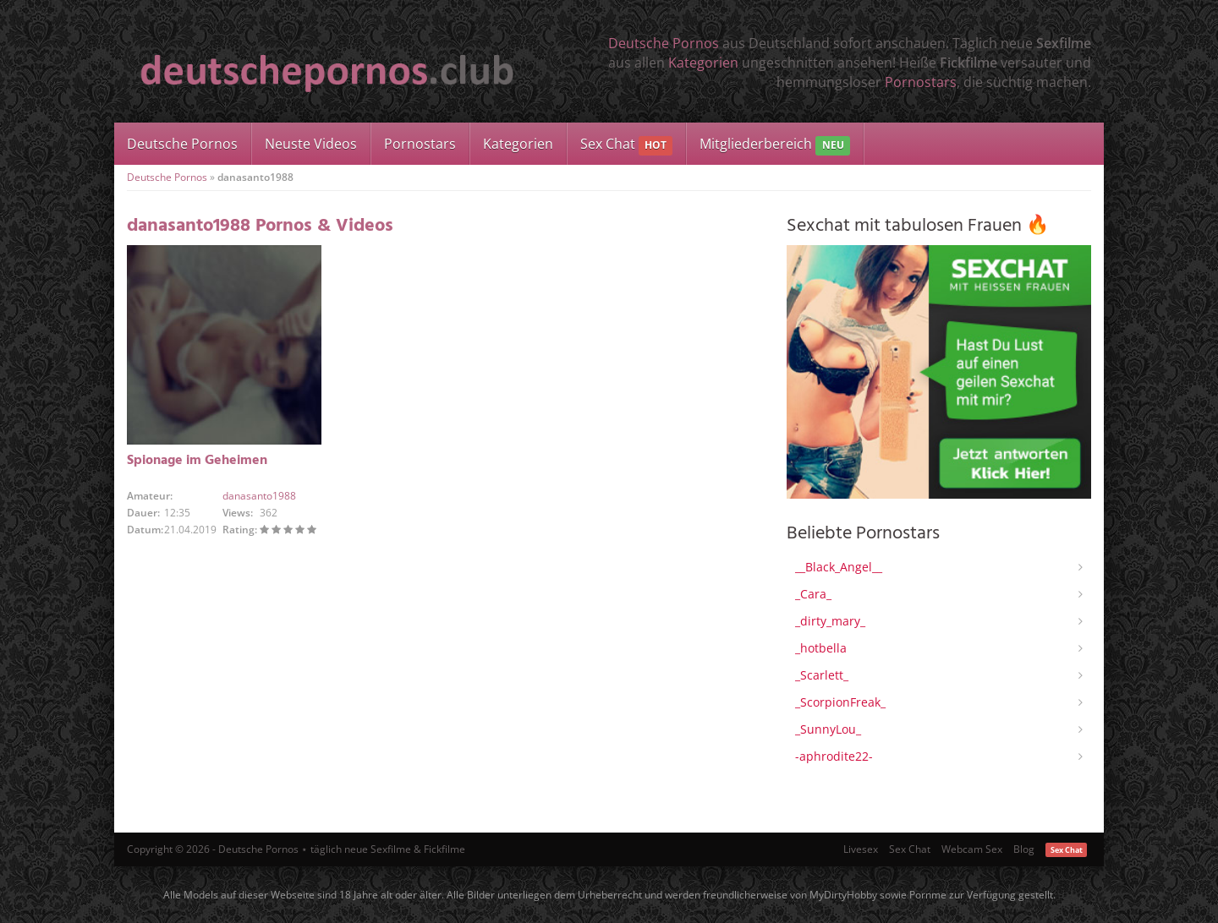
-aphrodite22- (834, 756)
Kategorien (703, 62)
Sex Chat (626, 145)
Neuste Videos (311, 143)
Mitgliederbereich (774, 145)
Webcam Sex (971, 849)
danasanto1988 (259, 496)
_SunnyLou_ (828, 729)
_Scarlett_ (821, 675)
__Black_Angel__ (838, 567)
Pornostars (921, 82)
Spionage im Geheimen (197, 461)
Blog (1023, 849)
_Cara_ (813, 594)
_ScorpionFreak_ (840, 702)
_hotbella (821, 648)
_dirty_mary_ (830, 621)
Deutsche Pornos (663, 43)
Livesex (860, 849)
